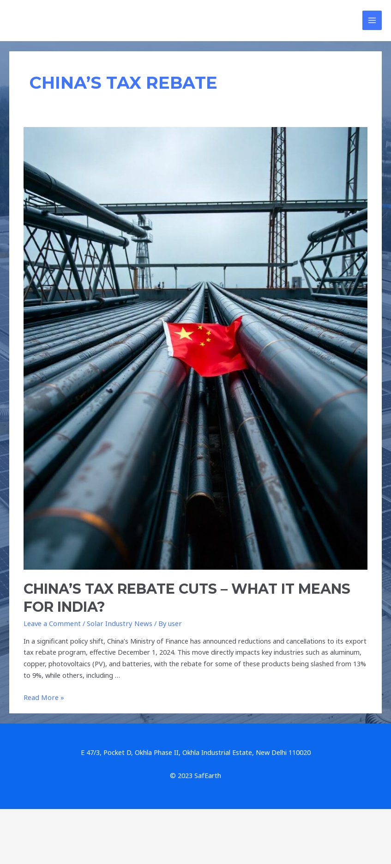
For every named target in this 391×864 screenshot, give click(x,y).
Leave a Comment (51, 624)
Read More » (43, 698)
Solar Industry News (116, 624)
